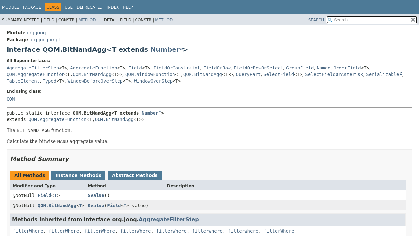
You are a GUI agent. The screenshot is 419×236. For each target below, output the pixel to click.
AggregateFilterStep (33, 67)
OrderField (347, 67)
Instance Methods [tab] (78, 175)
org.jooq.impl (44, 39)
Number (165, 49)
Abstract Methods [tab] (135, 175)
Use (69, 7)
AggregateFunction (93, 67)
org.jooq (36, 32)
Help (128, 7)
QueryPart (248, 74)
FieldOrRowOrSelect (258, 67)
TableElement (23, 81)
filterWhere (28, 231)
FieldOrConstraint (176, 67)
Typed (49, 81)
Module (10, 7)
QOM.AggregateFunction (35, 74)
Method (87, 20)
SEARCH (316, 20)
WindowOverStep (153, 81)
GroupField (300, 67)
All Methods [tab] (29, 175)
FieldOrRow (216, 67)
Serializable (382, 74)
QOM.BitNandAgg (92, 74)
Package (32, 7)
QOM (11, 99)
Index (113, 7)
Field (135, 67)
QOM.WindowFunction (150, 74)
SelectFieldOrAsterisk (334, 74)
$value (96, 195)
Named (323, 67)
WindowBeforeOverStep (95, 81)
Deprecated (90, 7)
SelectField (279, 74)
